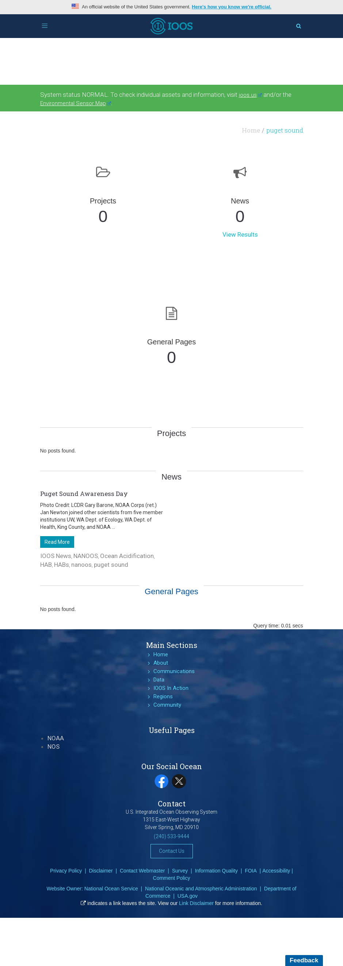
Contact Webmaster (142, 871)
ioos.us (250, 95)
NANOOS (85, 556)
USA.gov (188, 896)
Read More (57, 542)
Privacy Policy (66, 871)
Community (167, 705)
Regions (163, 696)
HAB (46, 564)
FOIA (251, 871)
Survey (180, 871)
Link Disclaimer (196, 903)
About (160, 663)
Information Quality (216, 871)
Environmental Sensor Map (75, 103)
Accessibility (276, 871)
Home (251, 130)
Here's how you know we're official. (231, 6)
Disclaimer (101, 871)
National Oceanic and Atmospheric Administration (201, 888)
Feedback (304, 960)
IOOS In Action (170, 688)
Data (158, 679)
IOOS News (55, 556)
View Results (240, 234)
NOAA (55, 738)
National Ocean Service (111, 888)
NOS (53, 746)
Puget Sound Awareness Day (84, 493)
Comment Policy (171, 878)
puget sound (111, 564)
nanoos (81, 564)
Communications (174, 671)
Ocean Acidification (127, 556)
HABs (61, 564)
